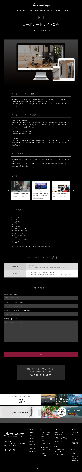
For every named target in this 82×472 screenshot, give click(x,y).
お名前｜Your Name (10, 294)
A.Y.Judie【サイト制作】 (60, 194)
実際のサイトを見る (18, 196)
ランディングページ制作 (45, 435)
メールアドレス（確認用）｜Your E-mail (17, 310)
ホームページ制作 (45, 432)
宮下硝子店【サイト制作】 (20, 194)
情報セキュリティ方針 (75, 457)
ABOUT (16, 11)
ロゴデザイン (58, 441)
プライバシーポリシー (75, 452)
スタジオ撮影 (75, 433)
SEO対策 (43, 453)
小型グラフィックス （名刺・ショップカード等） (61, 438)
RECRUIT (42, 11)
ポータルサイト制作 (45, 444)
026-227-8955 (41, 375)
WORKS (30, 11)
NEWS (36, 11)
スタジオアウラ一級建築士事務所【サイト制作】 (40, 194)
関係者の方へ (75, 461)
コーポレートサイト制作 (45, 439)
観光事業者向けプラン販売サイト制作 (45, 449)
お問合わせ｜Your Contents (13, 319)
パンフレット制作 (59, 432)
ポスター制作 (58, 434)
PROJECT (22, 11)
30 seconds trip (59, 452)
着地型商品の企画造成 (75, 443)
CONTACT (65, 11)
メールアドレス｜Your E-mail (13, 302)
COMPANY (50, 11)
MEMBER (57, 11)
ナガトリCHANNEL (60, 449)
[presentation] (41, 346)
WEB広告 (43, 456)
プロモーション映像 (60, 454)
